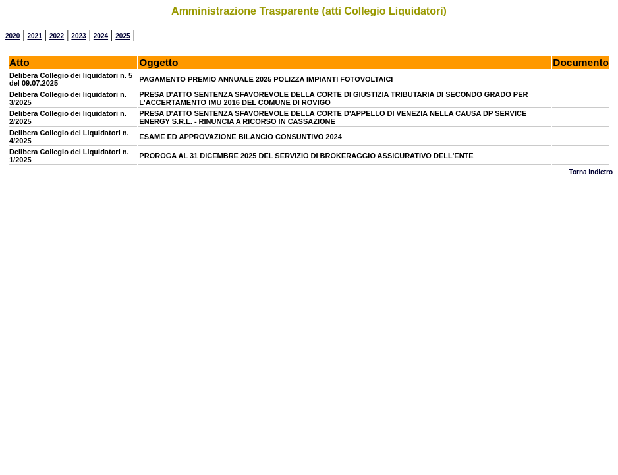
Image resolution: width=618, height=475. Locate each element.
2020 (12, 36)
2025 (122, 36)
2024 (101, 36)
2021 (34, 36)
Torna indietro (591, 171)
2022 (56, 36)
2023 (78, 36)
